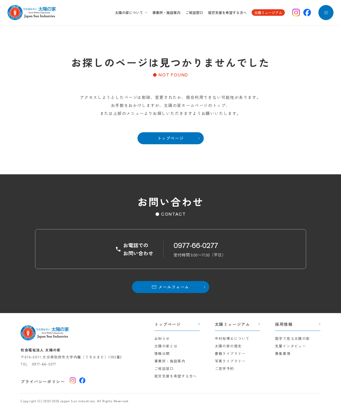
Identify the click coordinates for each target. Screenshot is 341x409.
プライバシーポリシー (43, 381)
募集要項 (283, 353)
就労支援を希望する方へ (227, 12)
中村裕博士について (232, 338)
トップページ (167, 324)
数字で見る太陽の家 (292, 338)
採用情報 (284, 324)
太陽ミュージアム (268, 12)
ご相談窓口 (194, 12)
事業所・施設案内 (166, 12)
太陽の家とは (165, 345)
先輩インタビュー (290, 345)
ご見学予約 (224, 368)
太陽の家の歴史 (228, 345)
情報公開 (162, 353)
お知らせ (162, 338)
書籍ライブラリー (230, 353)
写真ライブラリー (230, 360)
